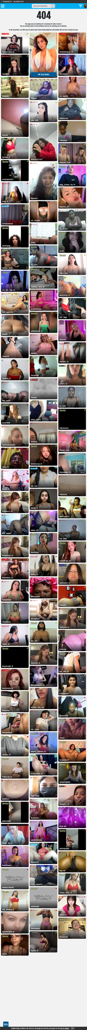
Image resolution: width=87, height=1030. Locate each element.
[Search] (53, 6)
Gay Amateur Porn (18, 1)
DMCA (6, 1024)
